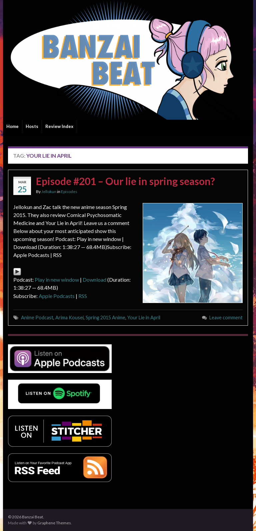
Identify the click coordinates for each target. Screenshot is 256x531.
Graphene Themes (54, 522)
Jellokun (48, 191)
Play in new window (57, 279)
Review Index (59, 126)
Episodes (69, 191)
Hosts (32, 126)
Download (94, 279)
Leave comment (226, 317)
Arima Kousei (69, 317)
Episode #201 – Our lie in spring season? (125, 181)
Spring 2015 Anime (105, 317)
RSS (82, 296)
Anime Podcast (37, 317)
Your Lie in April (143, 317)
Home (12, 126)
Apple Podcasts (57, 296)
